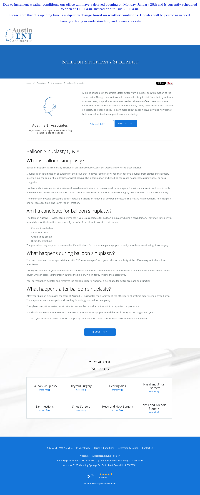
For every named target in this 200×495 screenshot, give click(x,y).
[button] (98, 123)
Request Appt (126, 123)
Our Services (56, 82)
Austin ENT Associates (36, 82)
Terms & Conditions (104, 447)
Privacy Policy (83, 447)
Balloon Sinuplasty (75, 82)
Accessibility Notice (128, 447)
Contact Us (147, 447)
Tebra (113, 483)
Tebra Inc (68, 448)
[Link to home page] (17, 35)
